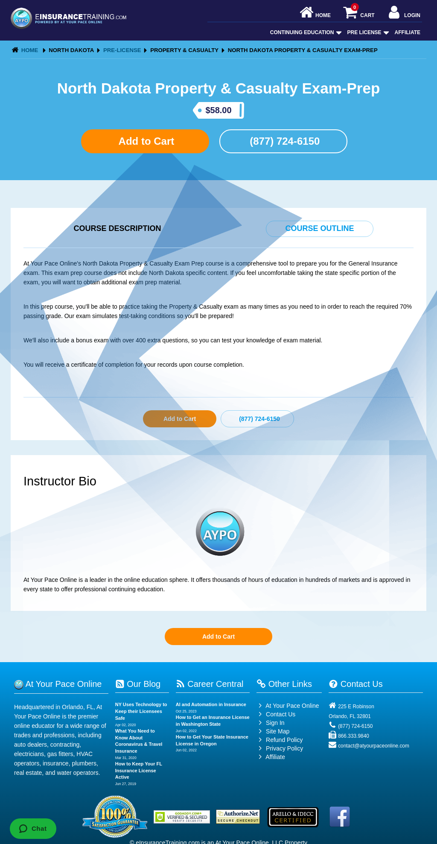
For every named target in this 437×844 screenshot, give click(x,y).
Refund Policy (284, 739)
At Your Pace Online (287, 705)
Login (403, 13)
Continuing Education (305, 32)
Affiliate (407, 32)
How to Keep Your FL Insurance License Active (138, 770)
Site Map (272, 731)
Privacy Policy (284, 748)
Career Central (210, 684)
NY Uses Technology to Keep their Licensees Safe (141, 711)
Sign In (270, 722)
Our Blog (137, 684)
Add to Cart (145, 141)
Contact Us (275, 714)
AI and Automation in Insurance (211, 704)
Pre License (367, 32)
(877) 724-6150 (283, 141)
